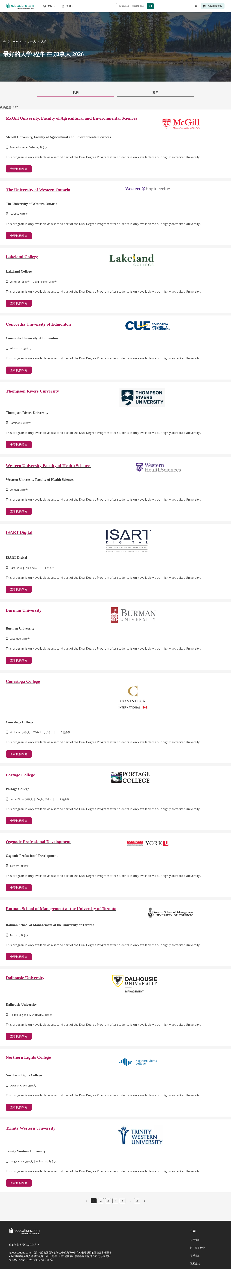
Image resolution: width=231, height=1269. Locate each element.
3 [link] (108, 1200)
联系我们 (195, 1255)
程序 (155, 93)
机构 (76, 92)
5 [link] (122, 1200)
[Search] (150, 6)
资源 (68, 6)
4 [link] (115, 1200)
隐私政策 (195, 1263)
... (130, 1201)
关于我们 (195, 1239)
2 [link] (101, 1200)
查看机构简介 (18, 169)
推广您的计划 (197, 1247)
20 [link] (137, 1200)
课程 (49, 6)
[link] (43, 41)
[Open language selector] (196, 6)
